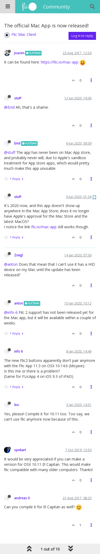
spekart (20, 450)
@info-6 (11, 312)
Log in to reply (82, 35)
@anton (11, 264)
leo (16, 405)
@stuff (9, 152)
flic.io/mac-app (44, 226)
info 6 (18, 351)
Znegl (18, 255)
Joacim (19, 53)
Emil (17, 143)
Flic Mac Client (23, 34)
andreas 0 (22, 498)
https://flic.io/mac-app (59, 62)
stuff (17, 98)
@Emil (9, 107)
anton (18, 303)
